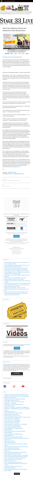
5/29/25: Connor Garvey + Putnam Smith (12, 420)
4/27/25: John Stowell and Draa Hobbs (11, 422)
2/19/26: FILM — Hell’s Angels (10, 403)
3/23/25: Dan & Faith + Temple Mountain (12, 425)
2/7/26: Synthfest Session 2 (9, 405)
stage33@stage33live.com (16, 249)
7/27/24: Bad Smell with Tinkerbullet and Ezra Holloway (15, 452)
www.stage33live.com (16, 251)
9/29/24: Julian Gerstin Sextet (10, 442)
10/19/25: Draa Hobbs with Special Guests (12, 415)
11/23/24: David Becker (8, 435)
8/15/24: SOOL (7, 450)
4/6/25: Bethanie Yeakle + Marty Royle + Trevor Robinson (15, 424)
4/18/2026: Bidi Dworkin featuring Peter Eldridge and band (16, 394)
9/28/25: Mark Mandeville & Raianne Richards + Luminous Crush (17, 417)
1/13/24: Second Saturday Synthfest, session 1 (13, 466)
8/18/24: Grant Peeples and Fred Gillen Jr (12, 449)
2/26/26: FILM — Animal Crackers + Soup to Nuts (14, 401)
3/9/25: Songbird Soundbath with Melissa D (12, 427)
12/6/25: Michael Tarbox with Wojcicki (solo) (13, 412)
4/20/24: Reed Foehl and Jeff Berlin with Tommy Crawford (15, 456)
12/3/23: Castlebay (7, 470)
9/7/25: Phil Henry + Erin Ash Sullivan (11, 418)
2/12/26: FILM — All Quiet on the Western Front (13, 404)
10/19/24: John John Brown (9, 441)
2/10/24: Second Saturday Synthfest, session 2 (13, 462)
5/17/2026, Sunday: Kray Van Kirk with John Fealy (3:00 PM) (16, 268)
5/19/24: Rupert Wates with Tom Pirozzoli (12, 453)
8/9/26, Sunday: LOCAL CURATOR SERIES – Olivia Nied (15, 277)
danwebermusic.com (12, 172)
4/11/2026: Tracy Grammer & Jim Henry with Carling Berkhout (16, 396)
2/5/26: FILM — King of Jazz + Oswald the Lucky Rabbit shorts (16, 407)
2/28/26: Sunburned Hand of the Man (11, 400)
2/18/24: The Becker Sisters (9, 460)
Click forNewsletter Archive (17, 374)
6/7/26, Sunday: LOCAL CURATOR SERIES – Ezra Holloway (15, 269)
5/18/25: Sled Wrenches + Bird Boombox (12, 421)
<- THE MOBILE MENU (9, 1)
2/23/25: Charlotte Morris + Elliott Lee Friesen (13, 428)
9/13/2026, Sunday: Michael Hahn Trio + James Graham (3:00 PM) (17, 283)
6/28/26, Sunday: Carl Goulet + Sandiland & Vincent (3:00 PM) (16, 270)
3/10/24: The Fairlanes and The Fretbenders (13, 459)
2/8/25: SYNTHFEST (8, 429)
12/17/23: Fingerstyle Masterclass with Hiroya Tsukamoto (15, 469)
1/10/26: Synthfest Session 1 (9, 411)
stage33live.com (17, 166)
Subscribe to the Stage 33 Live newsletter (6, 11)
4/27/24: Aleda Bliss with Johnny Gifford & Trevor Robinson (16, 455)
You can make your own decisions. (25, 369)
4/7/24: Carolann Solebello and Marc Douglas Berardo (15, 457)
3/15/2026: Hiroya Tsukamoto (10, 397)
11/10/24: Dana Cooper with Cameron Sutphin (13, 436)
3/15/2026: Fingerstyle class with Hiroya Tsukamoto (14, 398)
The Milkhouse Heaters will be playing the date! (12, 56)
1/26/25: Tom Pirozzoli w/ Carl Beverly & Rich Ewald (14, 431)
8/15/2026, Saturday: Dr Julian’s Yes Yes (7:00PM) (13, 279)
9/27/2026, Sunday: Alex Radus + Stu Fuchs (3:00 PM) (14, 287)
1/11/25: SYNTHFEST (8, 432)
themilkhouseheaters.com (18, 173)
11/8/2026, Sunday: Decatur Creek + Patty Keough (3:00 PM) (16, 291)
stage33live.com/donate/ (20, 350)
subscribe (17, 13)
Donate (16, 236)
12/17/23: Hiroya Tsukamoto (9, 467)
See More (17, 473)
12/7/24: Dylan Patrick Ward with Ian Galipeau (13, 434)
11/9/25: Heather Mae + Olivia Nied (11, 414)
